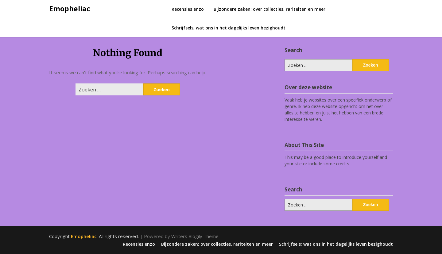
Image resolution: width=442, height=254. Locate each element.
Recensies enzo (188, 9)
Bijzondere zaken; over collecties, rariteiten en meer (269, 9)
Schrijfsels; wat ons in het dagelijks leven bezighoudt (228, 28)
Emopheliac (69, 8)
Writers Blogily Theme (195, 236)
